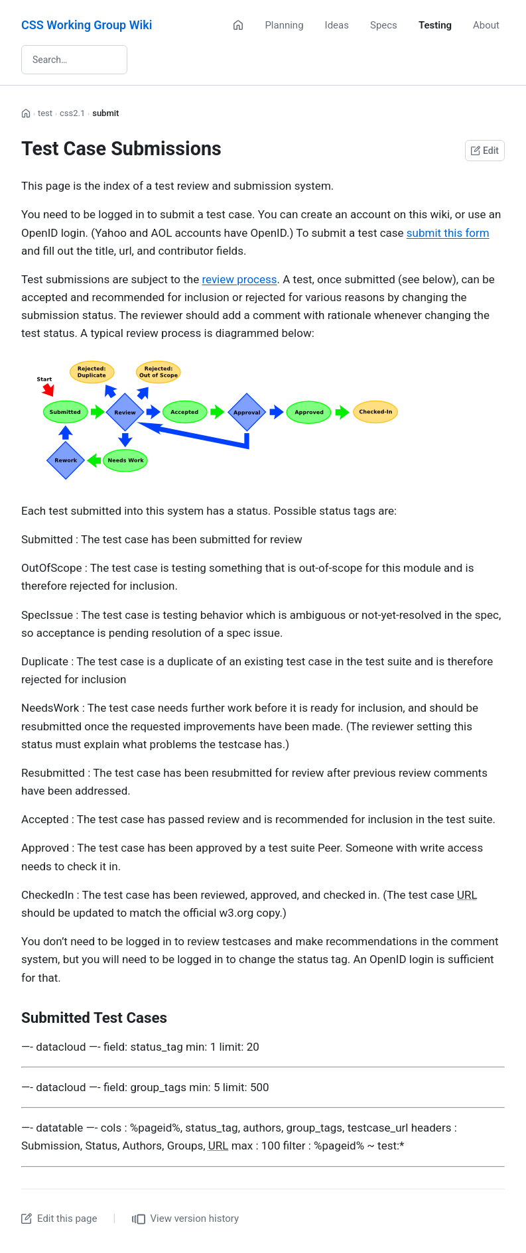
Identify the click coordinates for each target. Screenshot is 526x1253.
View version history (185, 1219)
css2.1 (72, 113)
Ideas (337, 25)
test (45, 113)
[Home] (238, 25)
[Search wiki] (74, 59)
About (486, 25)
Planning (284, 25)
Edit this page (59, 1218)
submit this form (448, 232)
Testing (435, 25)
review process (239, 279)
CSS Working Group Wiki (86, 25)
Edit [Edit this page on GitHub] (485, 150)
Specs (383, 25)
